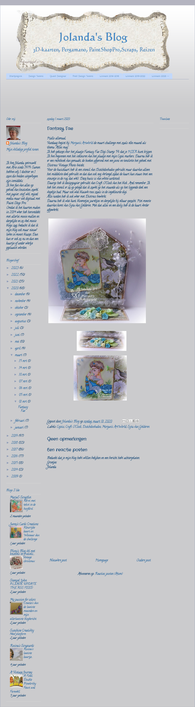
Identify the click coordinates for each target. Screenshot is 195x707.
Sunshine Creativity (22, 630)
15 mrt (23, 361)
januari (19, 427)
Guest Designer (58, 76)
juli (17, 328)
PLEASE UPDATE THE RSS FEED (23, 586)
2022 (15, 275)
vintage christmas (29, 559)
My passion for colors (22, 600)
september (21, 314)
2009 (15, 476)
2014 (14, 470)
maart (19, 355)
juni (17, 335)
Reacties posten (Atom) (109, 574)
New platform (18, 634)
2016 (14, 456)
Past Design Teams (83, 76)
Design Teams (36, 76)
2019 (14, 436)
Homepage (101, 560)
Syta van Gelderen (138, 427)
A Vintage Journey (21, 672)
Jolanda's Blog (18, 144)
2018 (14, 443)
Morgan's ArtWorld (114, 427)
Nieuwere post (58, 560)
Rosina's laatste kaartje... (28, 653)
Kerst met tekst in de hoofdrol (29, 505)
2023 (15, 268)
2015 (14, 463)
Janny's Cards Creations (24, 524)
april (18, 348)
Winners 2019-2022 (135, 76)
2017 (14, 449)
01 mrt (23, 401)
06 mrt (23, 388)
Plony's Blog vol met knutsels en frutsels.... (22, 553)
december (20, 294)
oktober (19, 308)
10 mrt (23, 374)
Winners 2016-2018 (109, 76)
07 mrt (23, 381)
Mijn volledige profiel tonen (22, 149)
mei (17, 341)
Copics (60, 427)
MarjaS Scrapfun (20, 497)
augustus (21, 321)
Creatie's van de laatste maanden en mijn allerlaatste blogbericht (24, 611)
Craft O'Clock (73, 427)
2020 (15, 288)
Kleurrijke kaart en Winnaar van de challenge (31, 534)
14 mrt (23, 368)
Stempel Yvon (18, 580)
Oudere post (143, 560)
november (20, 301)
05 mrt (23, 395)
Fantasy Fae (23, 409)
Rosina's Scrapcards (22, 646)
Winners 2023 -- (160, 76)
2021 (15, 281)
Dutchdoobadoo (91, 427)
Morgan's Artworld (81, 143)
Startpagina (15, 76)
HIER (132, 152)
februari (20, 421)
